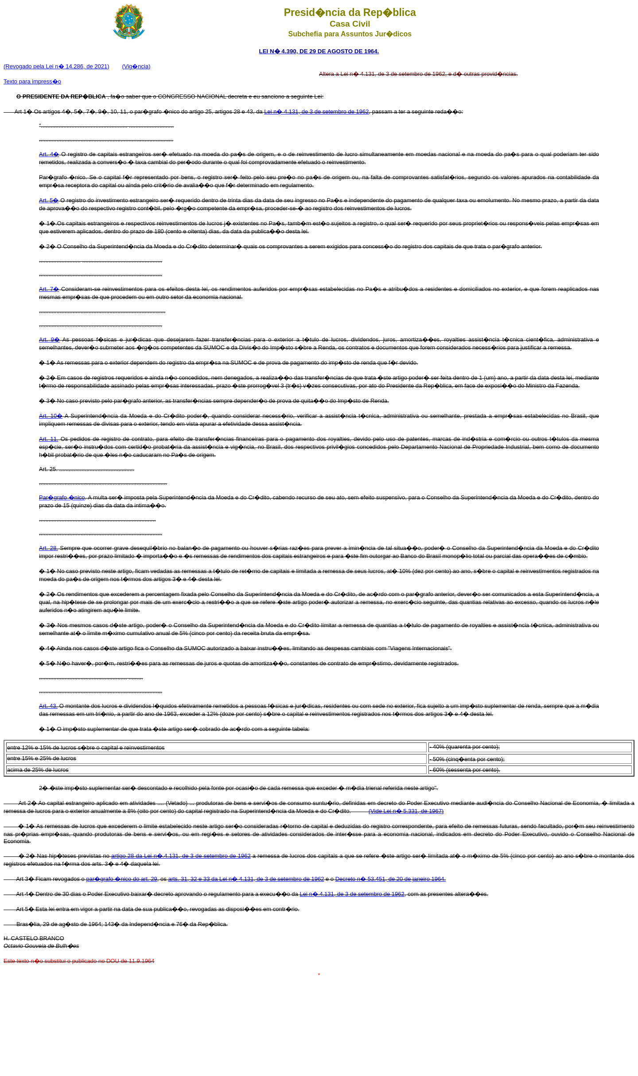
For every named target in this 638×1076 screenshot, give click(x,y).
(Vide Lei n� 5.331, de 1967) (406, 811)
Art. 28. (48, 548)
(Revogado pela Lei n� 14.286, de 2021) (56, 66)
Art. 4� (49, 154)
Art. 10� (50, 415)
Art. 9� (49, 339)
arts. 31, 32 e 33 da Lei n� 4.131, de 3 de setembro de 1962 (246, 879)
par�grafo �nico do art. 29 (121, 879)
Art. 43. (48, 706)
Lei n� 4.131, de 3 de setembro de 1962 (316, 111)
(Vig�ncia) (136, 66)
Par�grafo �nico (62, 497)
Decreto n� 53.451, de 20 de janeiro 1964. (390, 879)
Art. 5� (48, 200)
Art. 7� (49, 289)
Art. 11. (48, 439)
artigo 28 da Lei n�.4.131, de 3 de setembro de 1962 (181, 855)
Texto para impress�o (32, 81)
